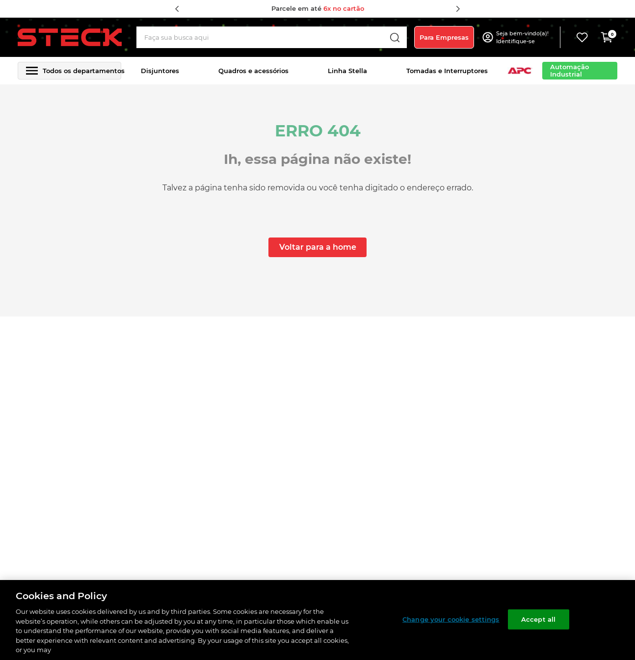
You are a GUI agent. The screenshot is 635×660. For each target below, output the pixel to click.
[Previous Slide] (177, 9)
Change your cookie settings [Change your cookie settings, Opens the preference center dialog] (451, 619)
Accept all (538, 619)
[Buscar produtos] (394, 37)
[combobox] (271, 37)
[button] (523, 37)
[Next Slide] (458, 9)
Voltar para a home (317, 247)
